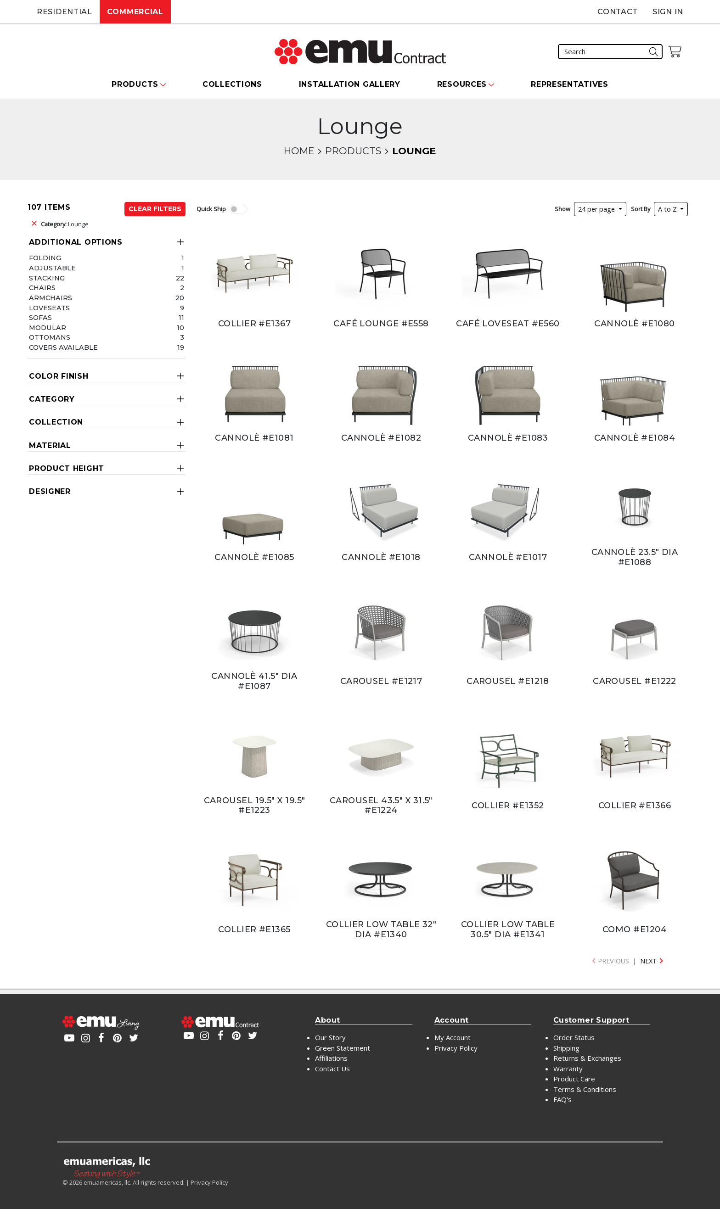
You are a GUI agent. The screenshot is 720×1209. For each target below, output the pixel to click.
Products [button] (135, 84)
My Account (452, 1037)
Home (299, 151)
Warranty (568, 1068)
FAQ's (562, 1099)
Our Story (330, 1037)
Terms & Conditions (584, 1089)
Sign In (667, 11)
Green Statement (342, 1047)
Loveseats (49, 308)
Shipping (566, 1047)
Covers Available (63, 347)
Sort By (640, 209)
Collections (232, 84)
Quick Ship (211, 209)
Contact (617, 11)
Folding (45, 258)
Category (52, 399)
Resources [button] (462, 84)
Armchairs (50, 298)
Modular (47, 328)
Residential (64, 11)
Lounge (65, 224)
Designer (50, 491)
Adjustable (52, 268)
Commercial (135, 11)
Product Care (574, 1078)
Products (353, 151)
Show (562, 209)
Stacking (47, 278)
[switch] (238, 209)
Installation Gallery (349, 84)
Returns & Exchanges (587, 1058)
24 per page (597, 209)
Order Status (574, 1037)
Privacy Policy (456, 1047)
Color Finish (58, 376)
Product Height (66, 468)
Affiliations (331, 1058)
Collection (56, 422)
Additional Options (76, 242)
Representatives (569, 84)
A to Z (668, 209)
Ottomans (49, 337)
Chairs (42, 288)
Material (50, 445)
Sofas (40, 317)
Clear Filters (155, 209)
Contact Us (332, 1068)
